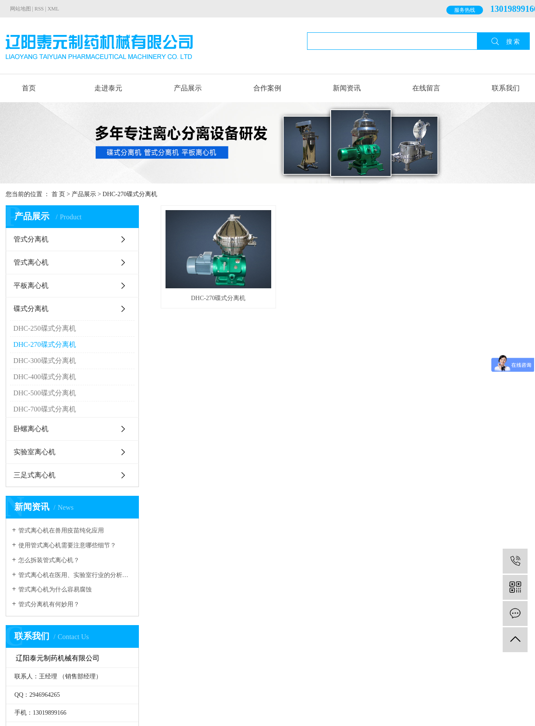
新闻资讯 (347, 88)
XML (53, 9)
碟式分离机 (31, 308)
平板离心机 (31, 285)
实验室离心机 (34, 452)
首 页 (59, 194)
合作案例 (267, 88)
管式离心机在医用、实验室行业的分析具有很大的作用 (75, 575)
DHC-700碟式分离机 (45, 409)
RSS (39, 9)
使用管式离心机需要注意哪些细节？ (67, 545)
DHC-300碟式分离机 (45, 360)
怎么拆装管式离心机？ (48, 560)
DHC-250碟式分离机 (45, 328)
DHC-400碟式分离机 (45, 376)
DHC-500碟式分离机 (45, 393)
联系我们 (506, 88)
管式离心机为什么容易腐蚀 (55, 589)
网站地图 (20, 9)
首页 (29, 88)
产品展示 (188, 88)
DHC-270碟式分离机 (130, 194)
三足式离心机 (34, 475)
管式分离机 (31, 239)
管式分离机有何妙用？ (48, 604)
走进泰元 (108, 88)
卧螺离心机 (31, 428)
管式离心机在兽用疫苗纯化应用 (61, 530)
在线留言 (426, 88)
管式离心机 (31, 262)
